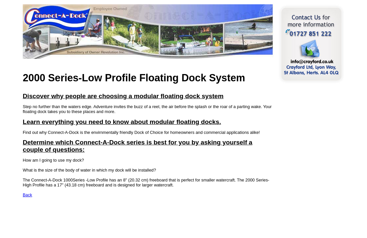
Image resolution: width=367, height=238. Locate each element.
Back (27, 194)
